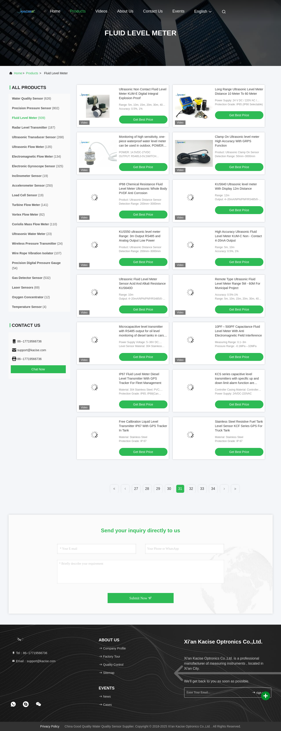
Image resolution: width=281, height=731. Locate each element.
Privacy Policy (49, 726)
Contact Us (153, 11)
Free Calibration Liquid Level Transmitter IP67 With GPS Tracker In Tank (143, 426)
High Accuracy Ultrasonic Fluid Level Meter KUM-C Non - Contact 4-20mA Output (238, 236)
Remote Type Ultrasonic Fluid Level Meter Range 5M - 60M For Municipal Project (237, 283)
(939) (28, 118)
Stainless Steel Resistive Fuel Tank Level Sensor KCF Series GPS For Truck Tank (239, 426)
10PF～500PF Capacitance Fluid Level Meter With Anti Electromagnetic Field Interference (238, 331)
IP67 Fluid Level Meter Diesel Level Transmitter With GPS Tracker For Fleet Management (140, 378)
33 (202, 489)
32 (191, 489)
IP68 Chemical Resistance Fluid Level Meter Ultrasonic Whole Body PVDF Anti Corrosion (143, 188)
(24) (37, 243)
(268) (38, 137)
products (32, 73)
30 (169, 489)
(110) (34, 224)
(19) (30, 176)
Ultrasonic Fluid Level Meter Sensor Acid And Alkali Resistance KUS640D (142, 283)
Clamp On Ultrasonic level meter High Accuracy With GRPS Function (237, 141)
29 (158, 489)
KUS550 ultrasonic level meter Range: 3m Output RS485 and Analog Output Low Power (139, 236)
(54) (36, 265)
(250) (32, 185)
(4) (29, 307)
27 (136, 489)
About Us (125, 11)
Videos (102, 11)
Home (55, 11)
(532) (31, 278)
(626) (31, 98)
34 (213, 489)
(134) (36, 156)
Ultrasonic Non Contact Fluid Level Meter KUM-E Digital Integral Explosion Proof (143, 93)
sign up (258, 692)
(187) (33, 127)
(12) (31, 297)
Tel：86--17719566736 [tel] (29, 653)
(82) (28, 214)
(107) (36, 253)
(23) (32, 234)
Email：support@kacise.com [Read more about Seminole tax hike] (34, 661)
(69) (26, 287)
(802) (35, 108)
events (178, 11)
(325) (37, 166)
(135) (32, 147)
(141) (30, 205)
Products (78, 11)
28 (147, 489)
